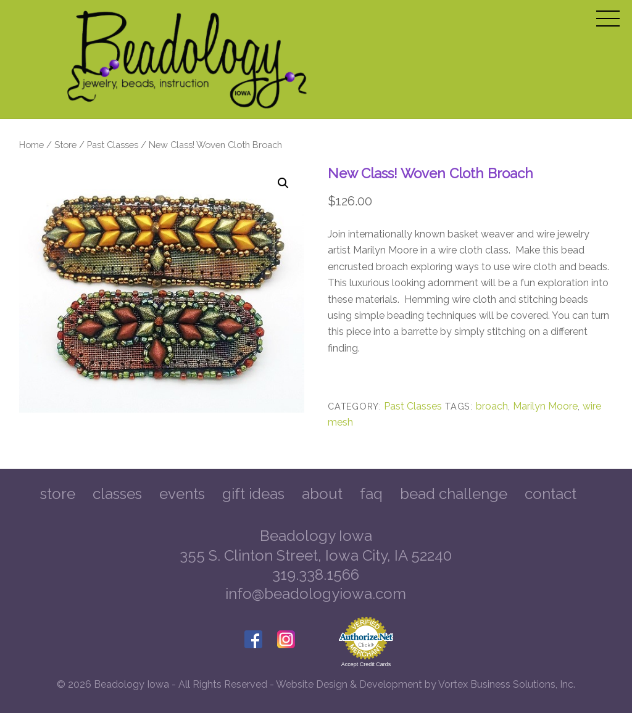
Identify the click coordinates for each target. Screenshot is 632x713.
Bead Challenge (453, 494)
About (322, 494)
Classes (117, 494)
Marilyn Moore (545, 406)
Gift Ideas (253, 494)
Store (65, 144)
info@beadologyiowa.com (315, 594)
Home (31, 144)
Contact (550, 494)
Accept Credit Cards (366, 664)
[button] (283, 183)
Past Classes (112, 144)
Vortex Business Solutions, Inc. (506, 684)
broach (492, 406)
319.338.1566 (315, 574)
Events (182, 494)
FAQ (371, 494)
